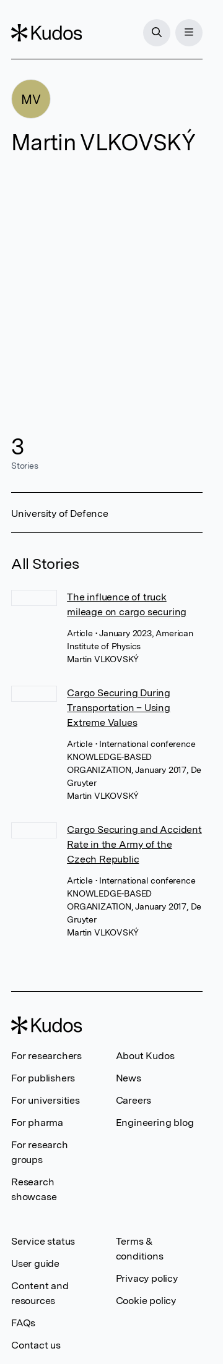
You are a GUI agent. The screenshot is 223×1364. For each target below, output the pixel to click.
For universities (45, 1100)
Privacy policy (147, 1278)
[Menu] (189, 32)
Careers (134, 1100)
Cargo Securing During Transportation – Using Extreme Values (118, 707)
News (128, 1078)
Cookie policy (146, 1300)
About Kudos (145, 1056)
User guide (35, 1263)
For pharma (37, 1122)
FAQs (23, 1323)
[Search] (156, 32)
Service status (43, 1241)
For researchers (46, 1056)
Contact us (36, 1345)
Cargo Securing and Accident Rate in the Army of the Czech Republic (134, 844)
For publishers (43, 1078)
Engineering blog (155, 1122)
